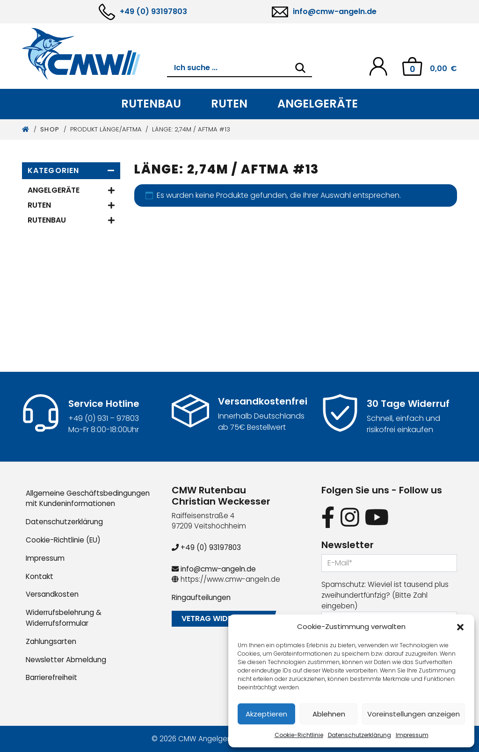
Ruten (229, 103)
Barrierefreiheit (51, 677)
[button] (460, 626)
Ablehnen (328, 714)
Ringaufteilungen (201, 597)
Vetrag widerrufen (220, 618)
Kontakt (39, 576)
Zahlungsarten (51, 641)
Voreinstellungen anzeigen (413, 714)
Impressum (412, 735)
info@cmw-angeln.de (335, 11)
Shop (50, 129)
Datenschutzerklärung (359, 735)
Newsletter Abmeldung (66, 660)
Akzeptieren (266, 714)
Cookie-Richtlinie (299, 735)
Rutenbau (151, 103)
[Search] (300, 67)
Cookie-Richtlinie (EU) (63, 540)
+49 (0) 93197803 (153, 11)
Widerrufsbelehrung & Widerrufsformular (64, 617)
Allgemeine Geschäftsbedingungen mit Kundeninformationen (88, 498)
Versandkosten (52, 594)
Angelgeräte (317, 103)
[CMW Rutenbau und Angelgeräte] (94, 54)
